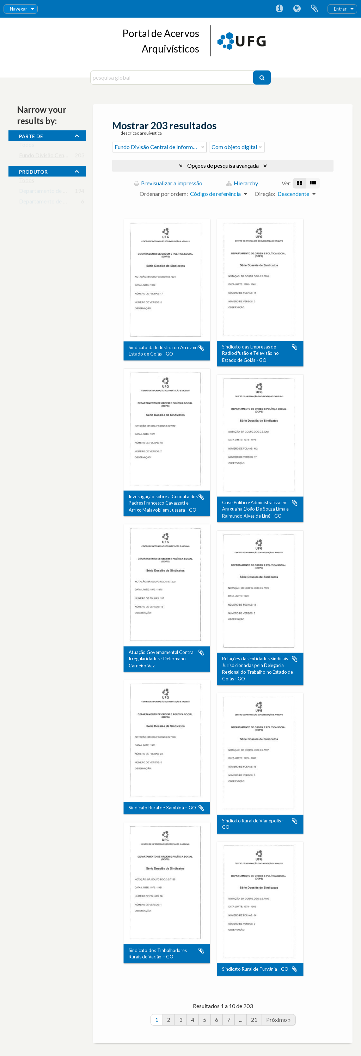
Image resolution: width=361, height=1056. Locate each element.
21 (254, 1019)
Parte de (31, 135)
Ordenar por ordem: (164, 193)
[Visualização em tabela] (313, 183)
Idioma (297, 9)
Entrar (340, 9)
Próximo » (278, 1019)
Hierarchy (242, 183)
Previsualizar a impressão (168, 183)
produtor (33, 171)
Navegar (18, 9)
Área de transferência (314, 9)
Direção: (265, 193)
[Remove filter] (202, 147)
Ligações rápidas (279, 9)
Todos (26, 146)
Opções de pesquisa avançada (223, 165)
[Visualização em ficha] (299, 183)
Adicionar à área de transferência (201, 347)
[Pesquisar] (262, 77)
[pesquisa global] (172, 77)
